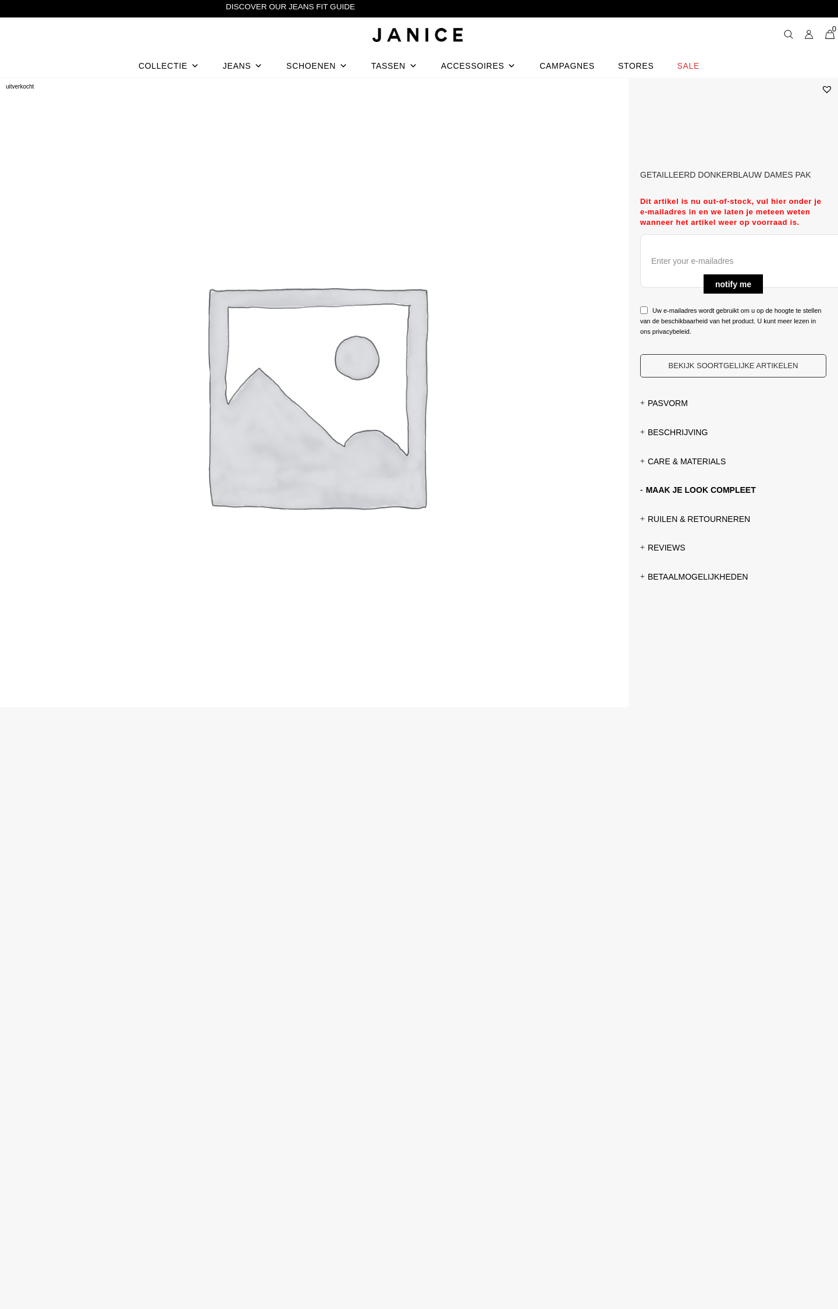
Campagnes (567, 65)
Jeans (243, 65)
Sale (688, 65)
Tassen (394, 65)
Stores (636, 65)
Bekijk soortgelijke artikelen (733, 365)
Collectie (169, 65)
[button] (827, 89)
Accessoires (479, 65)
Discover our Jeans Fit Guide (290, 6)
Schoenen (317, 65)
